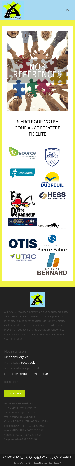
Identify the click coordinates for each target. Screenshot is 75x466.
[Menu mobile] (67, 10)
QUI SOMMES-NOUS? (12, 457)
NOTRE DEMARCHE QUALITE (37, 457)
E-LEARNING (51, 458)
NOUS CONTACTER (61, 457)
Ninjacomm (43, 463)
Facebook (28, 362)
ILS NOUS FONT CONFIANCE (30, 458)
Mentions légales (16, 357)
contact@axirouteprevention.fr (26, 374)
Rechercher (11, 382)
